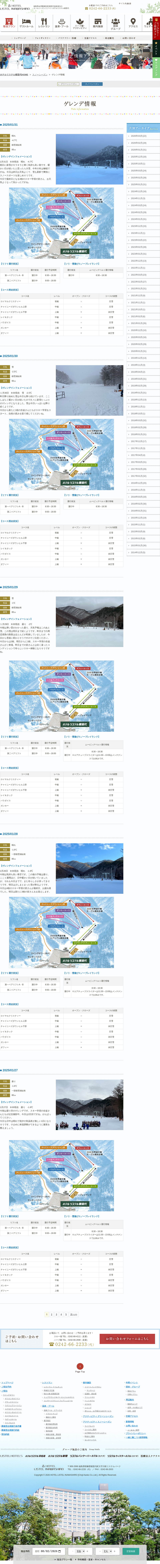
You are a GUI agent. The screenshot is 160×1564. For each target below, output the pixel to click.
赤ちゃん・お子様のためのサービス (98, 1411)
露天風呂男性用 (52, 1424)
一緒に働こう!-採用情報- (137, 1437)
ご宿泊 (4, 1391)
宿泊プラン (9, 23)
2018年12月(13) (138, 399)
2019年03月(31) (138, 379)
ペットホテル (90, 1401)
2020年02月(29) (138, 344)
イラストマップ (52, 1414)
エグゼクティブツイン (13, 1409)
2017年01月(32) (138, 476)
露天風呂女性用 (52, 1427)
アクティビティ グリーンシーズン (98, 1416)
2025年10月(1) (138, 163)
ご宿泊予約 (6, 1387)
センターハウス (90, 1440)
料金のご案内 (90, 1436)
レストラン (44, 23)
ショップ (88, 1408)
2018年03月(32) (138, 420)
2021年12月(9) (138, 295)
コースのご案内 (90, 1429)
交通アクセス (132, 1416)
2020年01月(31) (138, 351)
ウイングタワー (9, 1395)
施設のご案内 (51, 1417)
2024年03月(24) (138, 205)
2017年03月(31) (138, 462)
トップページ (7, 1382)
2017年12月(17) (138, 441)
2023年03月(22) (138, 240)
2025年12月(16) (138, 156)
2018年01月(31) (138, 434)
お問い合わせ (132, 1426)
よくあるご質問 (133, 1430)
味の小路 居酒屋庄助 (51, 1394)
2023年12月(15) (138, 226)
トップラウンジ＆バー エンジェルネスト (59, 1397)
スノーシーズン (40, 74)
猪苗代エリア (133, 1404)
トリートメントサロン (93, 1387)
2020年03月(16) (138, 337)
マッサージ (91, 1390)
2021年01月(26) (138, 323)
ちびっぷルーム (11, 1419)
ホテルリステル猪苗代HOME (14, 74)
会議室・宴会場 (90, 1394)
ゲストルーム (27, 23)
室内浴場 (49, 1431)
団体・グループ (133, 1387)
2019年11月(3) (138, 365)
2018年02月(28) (138, 427)
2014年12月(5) (138, 552)
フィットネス (90, 1397)
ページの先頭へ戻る (80, 1368)
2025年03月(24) (138, 170)
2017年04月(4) (138, 455)
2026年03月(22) (138, 136)
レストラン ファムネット (53, 1387)
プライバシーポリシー (136, 1433)
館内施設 (98, 23)
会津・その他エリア (135, 1407)
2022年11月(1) (138, 268)
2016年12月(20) (138, 483)
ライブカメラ (10, 1423)
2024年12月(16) (138, 191)
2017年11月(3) (138, 448)
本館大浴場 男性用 (53, 1434)
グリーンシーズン (69, 84)
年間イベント (132, 1382)
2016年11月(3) (138, 490)
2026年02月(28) (138, 143)
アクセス (133, 23)
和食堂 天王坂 (49, 1390)
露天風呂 (47, 1421)
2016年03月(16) (138, 497)
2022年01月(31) (138, 288)
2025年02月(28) (138, 177)
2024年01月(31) (138, 219)
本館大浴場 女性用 (53, 1438)
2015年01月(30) (138, 545)
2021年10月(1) (138, 309)
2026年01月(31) (138, 149)
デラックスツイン (11, 1402)
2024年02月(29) (138, 212)
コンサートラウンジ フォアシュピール (58, 1401)
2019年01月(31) (138, 392)
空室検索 (130, 1551)
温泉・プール (62, 23)
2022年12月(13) (138, 261)
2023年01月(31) (138, 254)
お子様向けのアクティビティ (95, 1433)
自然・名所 (132, 1411)
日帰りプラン (133, 1394)
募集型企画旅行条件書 (11, 1426)
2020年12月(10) (138, 330)
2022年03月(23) (138, 275)
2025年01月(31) (138, 184)
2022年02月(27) (138, 281)
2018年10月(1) (138, 413)
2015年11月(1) (138, 524)
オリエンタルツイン (12, 1398)
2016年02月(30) (138, 504)
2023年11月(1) (138, 233)
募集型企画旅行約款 (10, 1430)
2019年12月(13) (138, 358)
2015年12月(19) (138, 517)
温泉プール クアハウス (53, 1410)
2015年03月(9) (138, 531)
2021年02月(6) (138, 316)
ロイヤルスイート (11, 1416)
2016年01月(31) (138, 510)
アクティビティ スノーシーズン (97, 1422)
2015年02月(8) (138, 538)
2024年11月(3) (138, 198)
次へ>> (73, 1314)
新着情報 (130, 1422)
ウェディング (151, 23)
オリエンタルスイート (13, 1412)
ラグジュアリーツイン (13, 1405)
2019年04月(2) (138, 372)
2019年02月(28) (138, 385)
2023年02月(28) (138, 247)
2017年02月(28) (138, 469)
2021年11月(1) (138, 302)
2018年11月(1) (138, 406)
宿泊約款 (5, 1434)
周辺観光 (130, 1400)
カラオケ (88, 1404)
